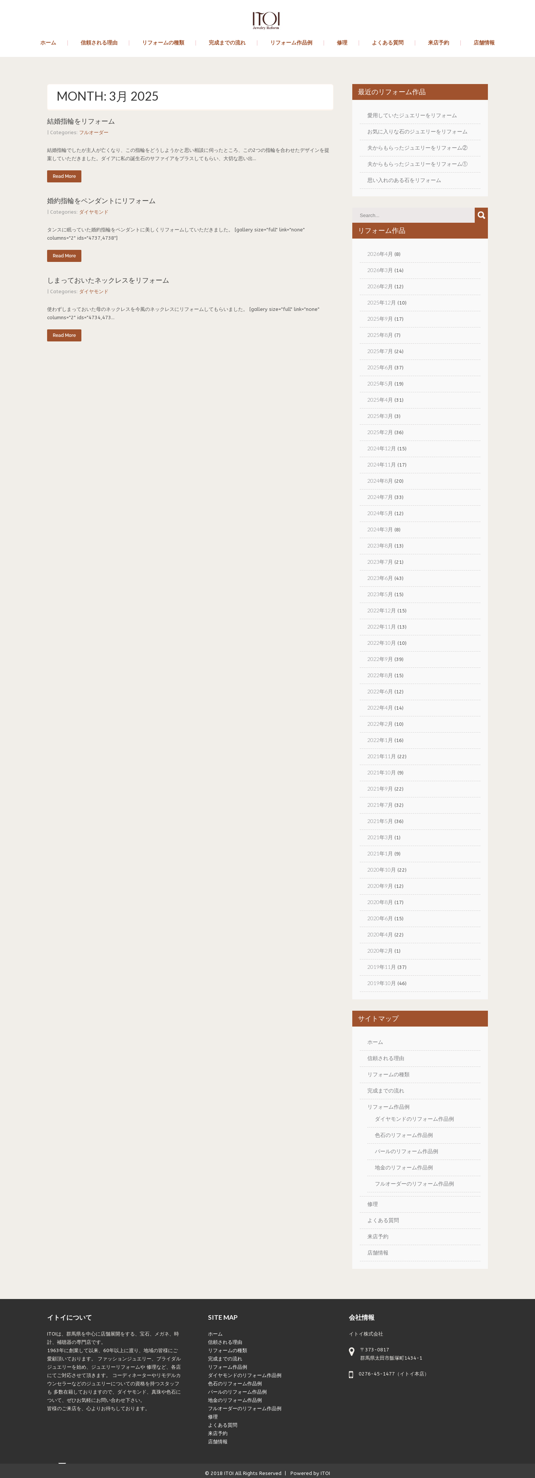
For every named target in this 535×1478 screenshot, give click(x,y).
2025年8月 (380, 335)
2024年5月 (380, 513)
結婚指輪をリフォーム (81, 121)
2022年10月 (381, 643)
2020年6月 (380, 918)
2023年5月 (380, 594)
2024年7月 (380, 497)
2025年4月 (380, 399)
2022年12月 (381, 610)
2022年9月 (380, 659)
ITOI (229, 1473)
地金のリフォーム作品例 (404, 1167)
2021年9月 (380, 788)
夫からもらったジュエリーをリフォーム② (417, 147)
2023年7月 (380, 561)
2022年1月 (380, 740)
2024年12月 (381, 448)
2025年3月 (380, 416)
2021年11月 (381, 756)
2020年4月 (380, 934)
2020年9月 (380, 886)
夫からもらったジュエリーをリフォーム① (417, 164)
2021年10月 (381, 772)
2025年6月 (380, 367)
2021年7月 (380, 805)
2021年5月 (380, 821)
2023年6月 (380, 578)
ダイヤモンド (94, 212)
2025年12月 (381, 302)
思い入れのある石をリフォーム (404, 180)
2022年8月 (380, 675)
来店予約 (438, 43)
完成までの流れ (227, 43)
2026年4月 (380, 254)
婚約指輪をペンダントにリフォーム (101, 201)
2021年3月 (380, 837)
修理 (342, 43)
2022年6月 (380, 691)
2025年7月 (380, 351)
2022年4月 (380, 707)
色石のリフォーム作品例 (404, 1135)
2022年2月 (380, 724)
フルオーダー (94, 132)
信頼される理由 (99, 43)
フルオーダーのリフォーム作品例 (414, 1183)
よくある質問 (388, 43)
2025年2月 (380, 432)
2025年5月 (380, 383)
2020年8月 (380, 902)
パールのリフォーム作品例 (406, 1151)
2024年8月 (380, 480)
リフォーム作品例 (291, 43)
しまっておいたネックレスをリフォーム (108, 280)
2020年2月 (380, 950)
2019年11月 (381, 967)
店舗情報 (484, 43)
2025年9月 (380, 318)
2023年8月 (380, 545)
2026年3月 (380, 270)
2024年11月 (381, 464)
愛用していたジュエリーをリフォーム (412, 115)
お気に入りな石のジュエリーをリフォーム (417, 131)
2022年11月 (381, 626)
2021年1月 (380, 853)
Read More (64, 176)
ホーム (48, 43)
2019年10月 (381, 983)
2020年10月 (381, 869)
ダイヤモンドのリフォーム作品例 (414, 1118)
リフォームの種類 (163, 43)
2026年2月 (380, 286)
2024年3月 (380, 529)
